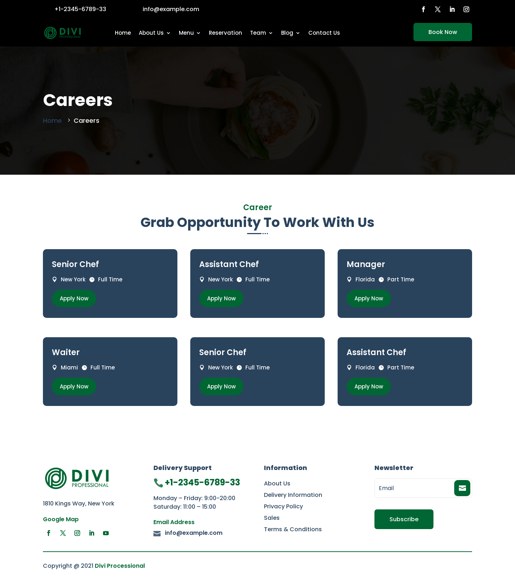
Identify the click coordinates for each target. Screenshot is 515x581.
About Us (151, 33)
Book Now (442, 32)
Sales (272, 518)
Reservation (225, 33)
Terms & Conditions (293, 530)
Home (123, 33)
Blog (287, 33)
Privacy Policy (283, 507)
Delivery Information (293, 496)
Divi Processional (120, 566)
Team (258, 33)
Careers (86, 120)
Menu (186, 33)
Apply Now (74, 298)
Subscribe (403, 519)
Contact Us (324, 33)
